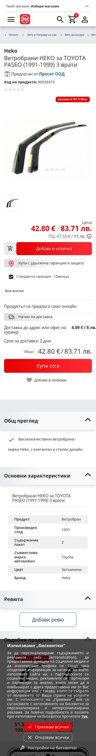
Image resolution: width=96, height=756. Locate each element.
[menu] (11, 19)
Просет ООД (52, 74)
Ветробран (71, 519)
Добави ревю (48, 619)
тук (84, 716)
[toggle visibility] (48, 421)
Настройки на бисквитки (48, 748)
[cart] (72, 19)
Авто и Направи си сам (39, 35)
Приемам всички (48, 727)
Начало (11, 35)
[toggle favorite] (46, 380)
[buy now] (48, 366)
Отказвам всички (48, 737)
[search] (60, 19)
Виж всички (14, 290)
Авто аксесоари (72, 35)
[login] (85, 19)
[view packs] (48, 248)
